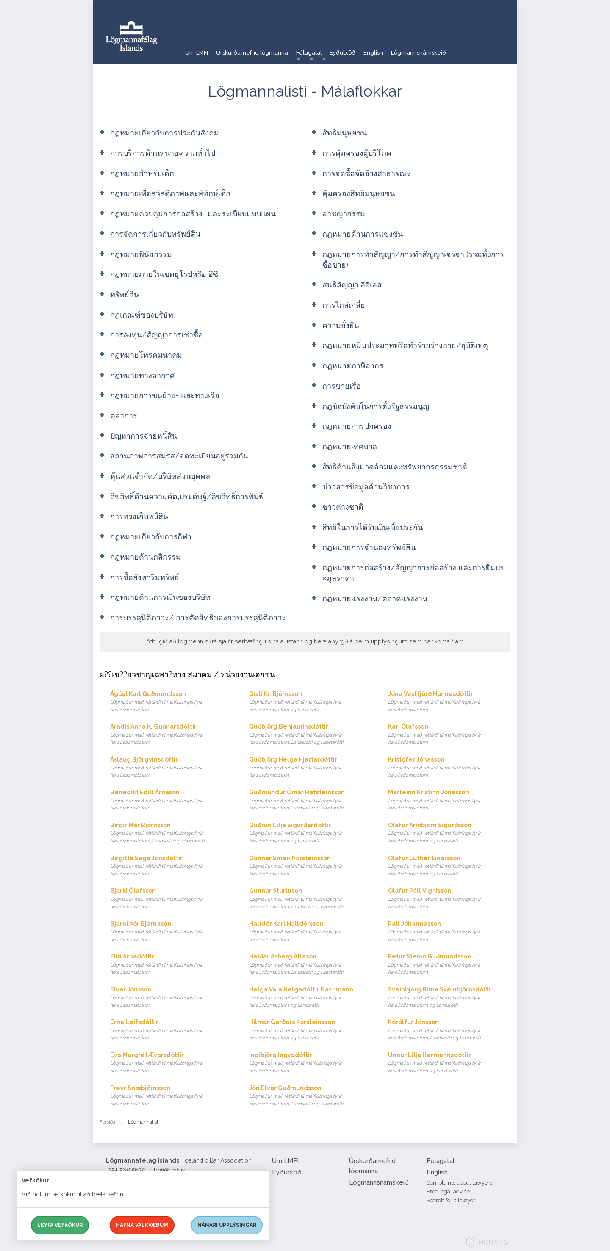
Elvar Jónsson (171, 997)
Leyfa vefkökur (60, 1225)
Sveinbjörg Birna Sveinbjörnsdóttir (449, 997)
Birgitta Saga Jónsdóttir (171, 866)
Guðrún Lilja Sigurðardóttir (310, 833)
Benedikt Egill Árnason (171, 800)
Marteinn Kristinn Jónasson (449, 800)
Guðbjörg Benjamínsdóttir (310, 734)
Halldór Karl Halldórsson (310, 932)
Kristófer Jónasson (449, 767)
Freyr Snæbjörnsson (171, 1096)
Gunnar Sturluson (310, 899)
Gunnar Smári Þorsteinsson (310, 866)
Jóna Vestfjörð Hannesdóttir (449, 702)
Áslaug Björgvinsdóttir (171, 767)
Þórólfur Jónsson (449, 1030)
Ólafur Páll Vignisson (449, 899)
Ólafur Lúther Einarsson (449, 866)
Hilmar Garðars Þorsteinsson (310, 1030)
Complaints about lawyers (459, 1182)
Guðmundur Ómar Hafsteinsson (310, 800)
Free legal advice (448, 1191)
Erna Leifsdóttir (171, 1030)
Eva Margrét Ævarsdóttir (171, 1063)
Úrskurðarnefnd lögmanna (260, 48)
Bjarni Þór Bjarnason (171, 932)
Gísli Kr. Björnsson (310, 702)
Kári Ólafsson (449, 734)
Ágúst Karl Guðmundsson (171, 702)
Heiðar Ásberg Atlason (310, 964)
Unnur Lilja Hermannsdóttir (449, 1063)
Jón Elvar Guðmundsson (310, 1096)
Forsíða (107, 1122)
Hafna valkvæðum (142, 1225)
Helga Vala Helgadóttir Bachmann (310, 997)
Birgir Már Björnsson (171, 833)
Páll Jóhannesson (449, 932)
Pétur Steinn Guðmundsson (449, 964)
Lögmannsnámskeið (456, 48)
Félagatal (325, 48)
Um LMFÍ (197, 48)
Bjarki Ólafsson (171, 899)
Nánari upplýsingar (226, 1225)
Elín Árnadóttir (171, 964)
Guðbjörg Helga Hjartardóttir (310, 767)
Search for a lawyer (451, 1200)
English (404, 48)
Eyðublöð (366, 48)
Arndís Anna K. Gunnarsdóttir (171, 734)
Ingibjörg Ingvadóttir (310, 1063)
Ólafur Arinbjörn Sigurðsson (449, 833)
